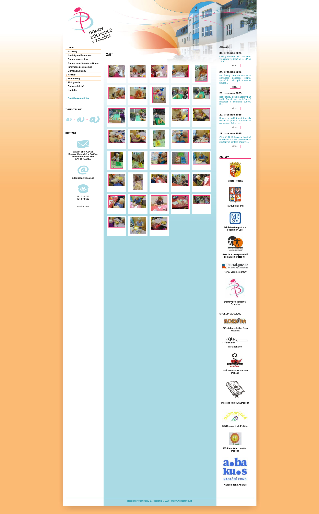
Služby (71, 74)
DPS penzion (235, 346)
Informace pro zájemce (80, 67)
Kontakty (73, 90)
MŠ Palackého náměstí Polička (235, 449)
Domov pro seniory (78, 59)
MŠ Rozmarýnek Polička (235, 426)
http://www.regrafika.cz (181, 501)
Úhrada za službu (77, 71)
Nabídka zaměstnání (79, 98)
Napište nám (83, 206)
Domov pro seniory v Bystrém (235, 303)
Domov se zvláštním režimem (83, 63)
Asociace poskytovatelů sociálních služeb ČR (235, 255)
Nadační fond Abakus (235, 485)
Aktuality (72, 51)
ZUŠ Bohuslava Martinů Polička (235, 371)
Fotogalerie (74, 82)
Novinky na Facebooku (80, 55)
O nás (71, 47)
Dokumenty (74, 78)
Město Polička (235, 181)
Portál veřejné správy (235, 272)
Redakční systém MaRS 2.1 (140, 501)
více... (235, 65)
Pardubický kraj (235, 206)
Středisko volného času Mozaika (235, 329)
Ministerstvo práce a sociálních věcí (235, 228)
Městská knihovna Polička (235, 403)
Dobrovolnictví (76, 86)
